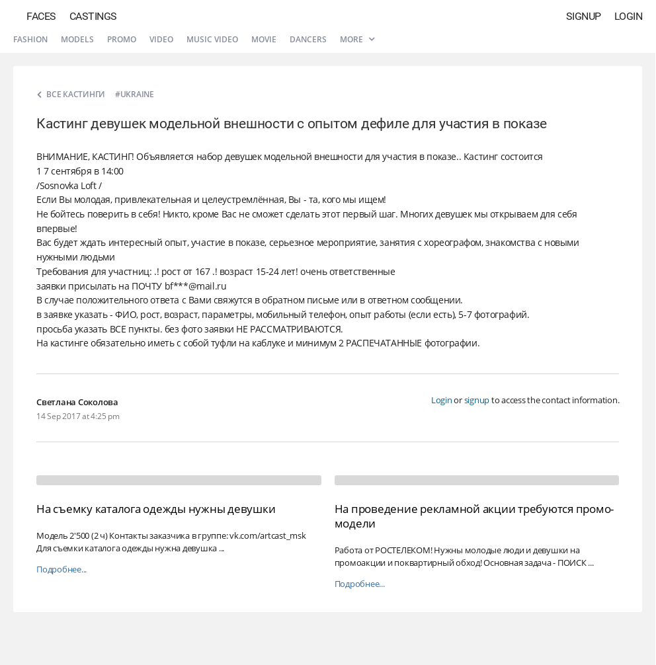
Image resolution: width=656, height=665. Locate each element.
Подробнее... (61, 569)
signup (477, 400)
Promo (121, 39)
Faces (41, 16)
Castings (93, 16)
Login (628, 16)
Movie (263, 39)
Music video (212, 39)
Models (77, 39)
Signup (583, 16)
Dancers (308, 39)
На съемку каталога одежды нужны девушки (155, 508)
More (357, 39)
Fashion (30, 39)
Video (161, 39)
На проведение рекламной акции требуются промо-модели (474, 516)
